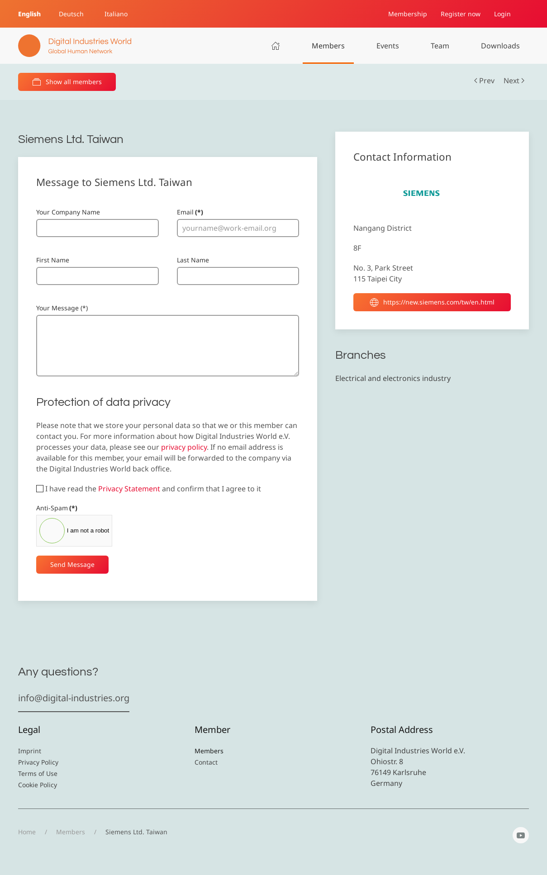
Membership (407, 14)
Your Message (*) (62, 308)
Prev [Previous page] (484, 81)
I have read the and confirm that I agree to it (148, 489)
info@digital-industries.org (73, 698)
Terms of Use (37, 773)
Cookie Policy (37, 784)
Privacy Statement (129, 489)
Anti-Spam (56, 508)
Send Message (72, 564)
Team (440, 46)
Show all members (67, 81)
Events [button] (387, 46)
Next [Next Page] (514, 81)
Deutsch (71, 14)
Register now (460, 14)
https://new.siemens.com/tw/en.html (432, 302)
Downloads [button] (500, 46)
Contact (206, 762)
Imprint (29, 751)
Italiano (116, 14)
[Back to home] (74, 46)
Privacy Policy (38, 762)
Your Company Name (68, 212)
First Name (52, 260)
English (29, 14)
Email (190, 212)
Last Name (193, 260)
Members (328, 46)
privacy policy (184, 447)
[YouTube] (521, 835)
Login (502, 14)
